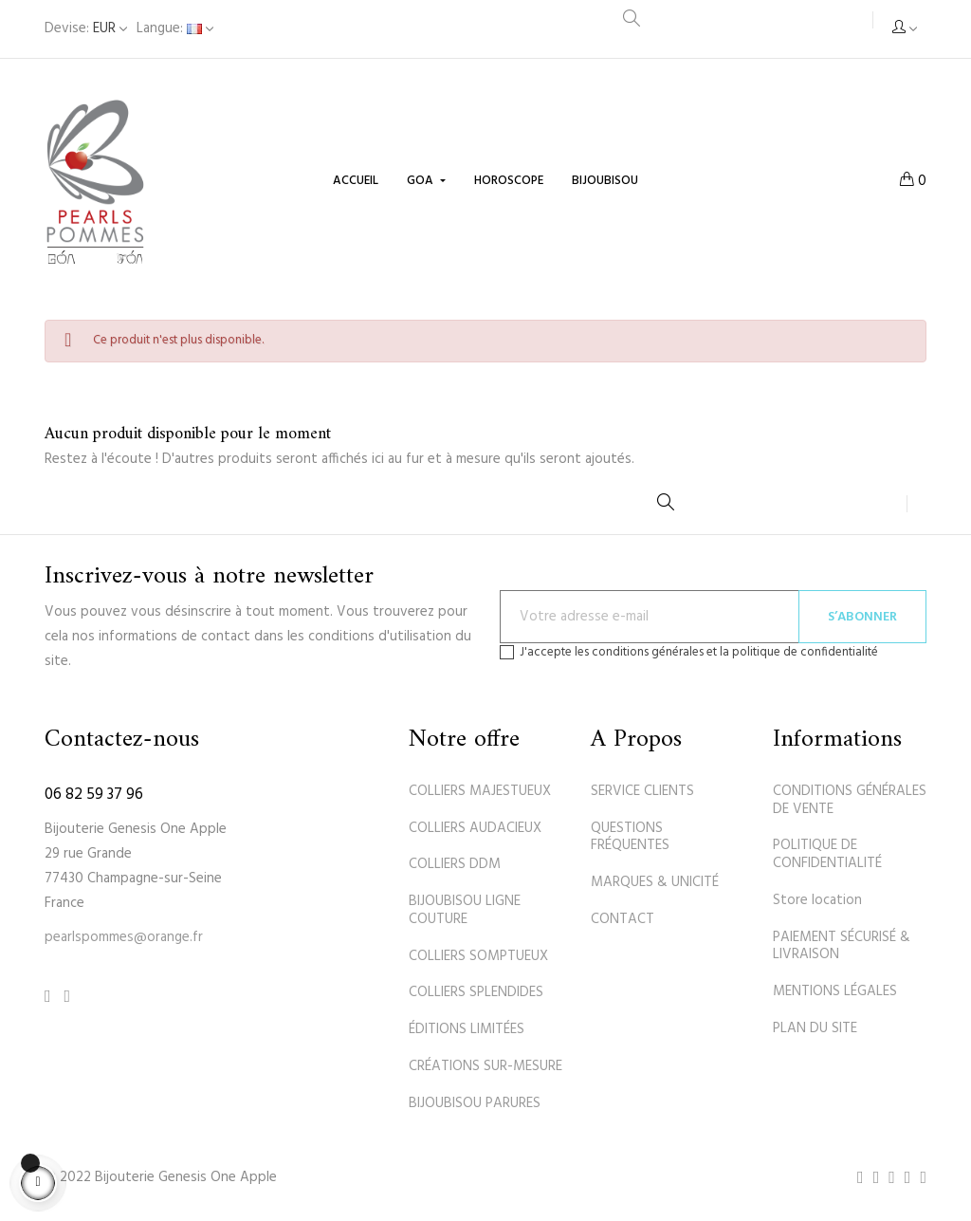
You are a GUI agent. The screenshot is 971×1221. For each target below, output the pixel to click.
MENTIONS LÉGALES (835, 991)
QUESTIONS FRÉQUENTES (630, 837)
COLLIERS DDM (455, 864)
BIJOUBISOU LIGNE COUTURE (465, 910)
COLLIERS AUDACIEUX (475, 828)
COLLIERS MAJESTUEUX (480, 791)
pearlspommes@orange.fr (124, 937)
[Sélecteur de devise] (86, 29)
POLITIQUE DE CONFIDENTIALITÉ (827, 854)
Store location (817, 900)
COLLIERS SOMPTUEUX (478, 956)
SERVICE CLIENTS (642, 791)
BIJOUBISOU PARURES (474, 1103)
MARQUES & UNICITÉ (655, 882)
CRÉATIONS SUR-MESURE (485, 1066)
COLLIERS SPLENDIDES (476, 992)
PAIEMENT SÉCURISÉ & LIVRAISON (841, 946)
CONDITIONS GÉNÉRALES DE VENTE (849, 800)
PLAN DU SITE (815, 1028)
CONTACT (622, 919)
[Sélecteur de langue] (175, 29)
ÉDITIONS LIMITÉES (466, 1029)
